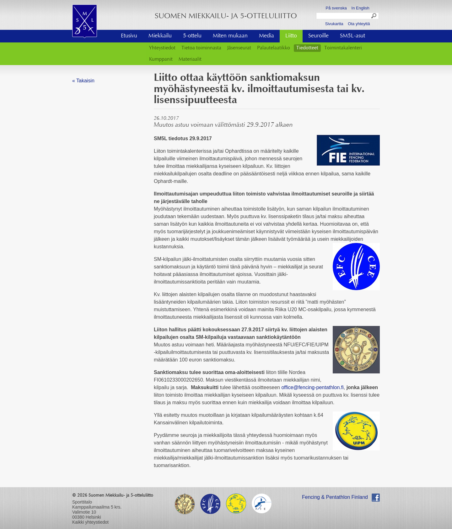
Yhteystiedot (162, 48)
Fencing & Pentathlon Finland (335, 497)
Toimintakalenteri (343, 48)
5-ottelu (192, 36)
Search (374, 16)
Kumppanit (161, 59)
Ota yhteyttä (359, 23)
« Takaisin (83, 80)
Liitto (291, 36)
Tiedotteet (307, 48)
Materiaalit (190, 59)
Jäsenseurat (239, 48)
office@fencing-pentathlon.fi (312, 387)
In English (360, 8)
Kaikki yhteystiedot (90, 522)
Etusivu (129, 36)
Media (266, 36)
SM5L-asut (352, 36)
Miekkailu (160, 36)
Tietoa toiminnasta (201, 48)
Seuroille (318, 36)
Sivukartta (334, 23)
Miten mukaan (230, 36)
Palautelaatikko (273, 48)
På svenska (336, 8)
